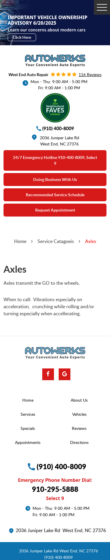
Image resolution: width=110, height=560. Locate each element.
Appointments (27, 442)
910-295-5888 (55, 489)
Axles (90, 241)
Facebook (48, 374)
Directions (79, 442)
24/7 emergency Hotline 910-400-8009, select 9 (55, 160)
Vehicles (79, 414)
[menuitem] (29, 400)
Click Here (22, 37)
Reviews (79, 428)
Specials (28, 428)
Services (28, 414)
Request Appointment (55, 210)
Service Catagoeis (56, 241)
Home (20, 241)
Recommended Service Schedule (55, 194)
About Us (79, 400)
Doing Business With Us (55, 179)
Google (64, 374)
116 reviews (90, 74)
